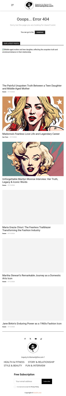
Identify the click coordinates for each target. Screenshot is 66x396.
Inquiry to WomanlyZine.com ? (33, 357)
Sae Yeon (5, 137)
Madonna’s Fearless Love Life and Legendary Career (31, 133)
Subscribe (46, 381)
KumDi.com (37, 393)
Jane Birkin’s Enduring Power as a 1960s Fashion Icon (32, 323)
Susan (4, 92)
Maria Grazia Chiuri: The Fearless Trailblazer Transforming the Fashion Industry (26, 229)
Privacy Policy (35, 387)
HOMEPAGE (40, 32)
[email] (28, 381)
